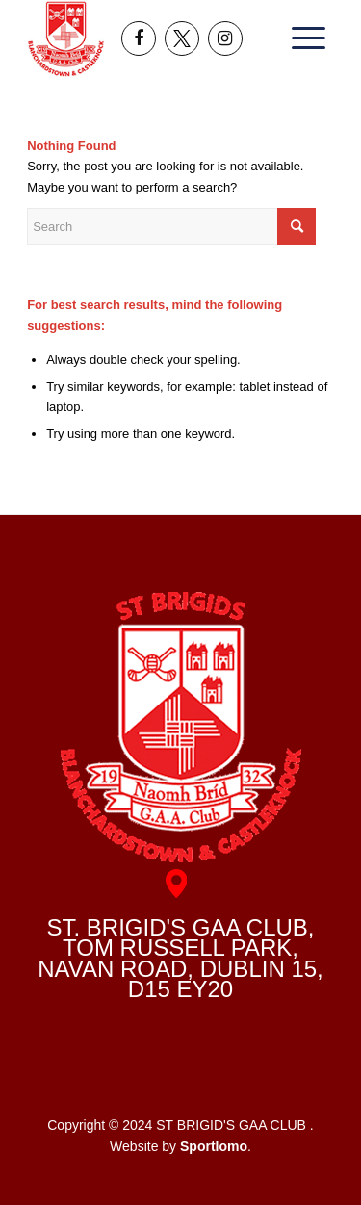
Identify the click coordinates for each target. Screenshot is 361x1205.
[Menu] (302, 38)
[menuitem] (302, 38)
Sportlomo (213, 1146)
